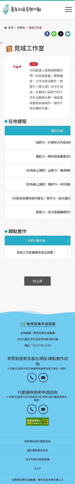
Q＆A (37, 468)
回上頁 (37, 281)
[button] (32, 377)
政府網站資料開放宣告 (37, 441)
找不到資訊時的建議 (37, 459)
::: (1, 2)
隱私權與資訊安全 (37, 450)
